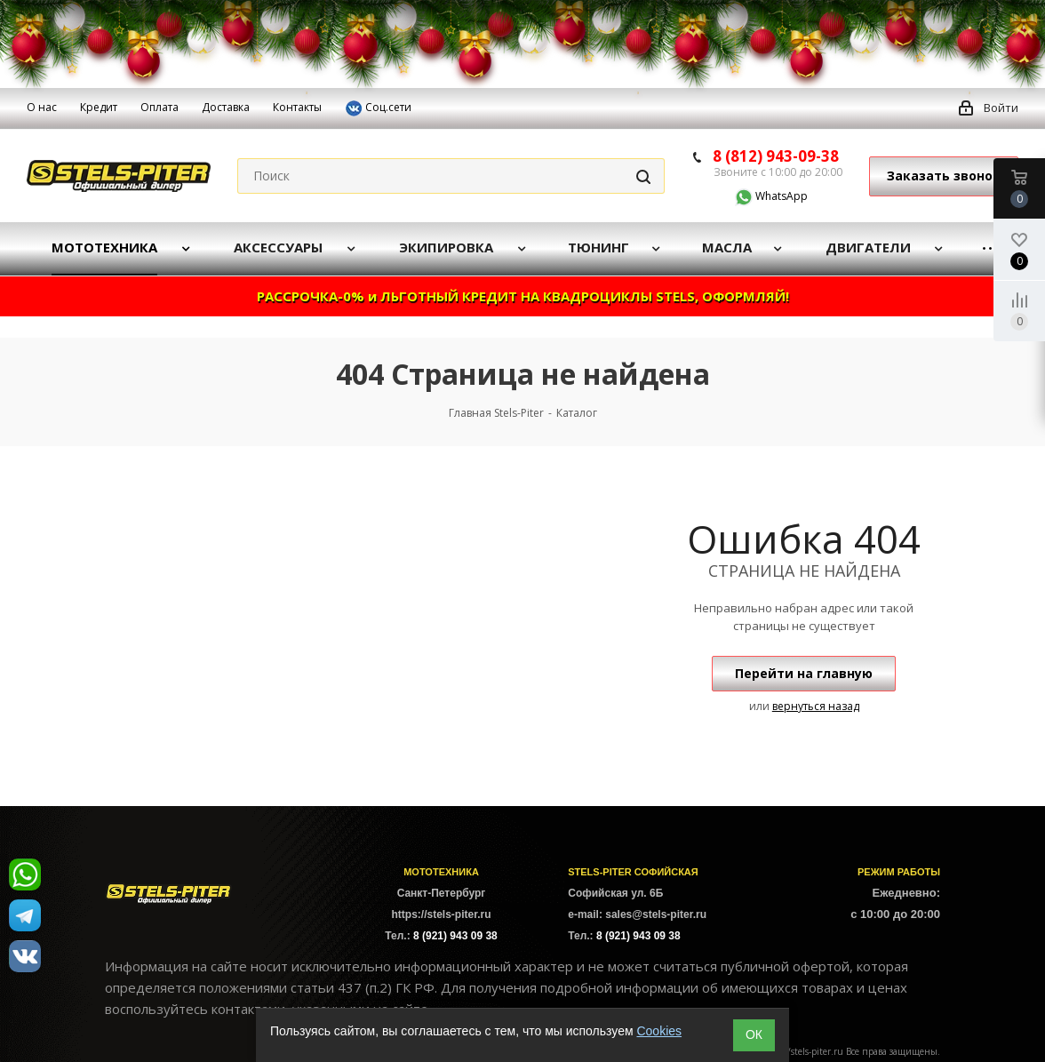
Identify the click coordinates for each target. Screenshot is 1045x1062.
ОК (754, 1034)
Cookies (659, 1031)
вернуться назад (815, 706)
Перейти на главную (804, 673)
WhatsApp (761, 196)
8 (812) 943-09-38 (776, 156)
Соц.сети (378, 108)
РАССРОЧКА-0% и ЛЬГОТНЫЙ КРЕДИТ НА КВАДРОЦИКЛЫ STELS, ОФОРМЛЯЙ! (523, 296)
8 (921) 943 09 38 (455, 936)
